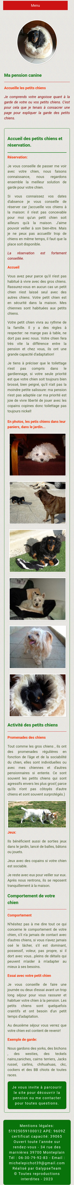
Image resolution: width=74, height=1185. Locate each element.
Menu (35, 5)
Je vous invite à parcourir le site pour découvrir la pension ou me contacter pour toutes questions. (37, 1095)
